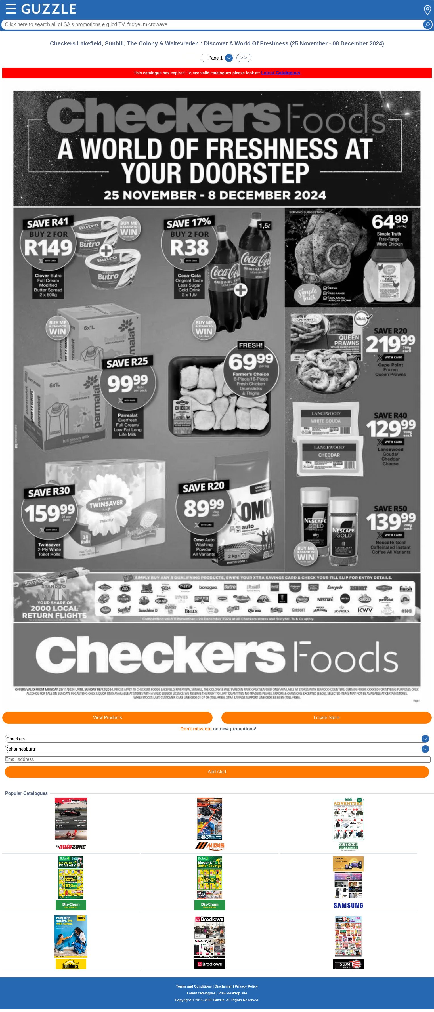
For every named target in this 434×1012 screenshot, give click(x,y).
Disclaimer (223, 986)
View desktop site (233, 993)
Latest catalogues (201, 993)
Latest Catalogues (280, 72)
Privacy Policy (246, 986)
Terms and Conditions (194, 986)
